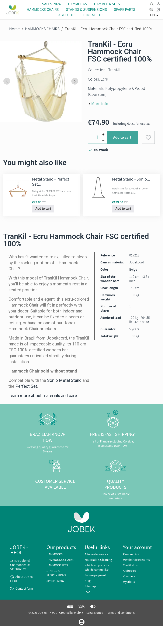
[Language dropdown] (155, 15)
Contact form (24, 588)
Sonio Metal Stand (64, 380)
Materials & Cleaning (98, 560)
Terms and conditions (120, 613)
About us (67, 15)
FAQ (87, 592)
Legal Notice (94, 613)
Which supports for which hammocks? (97, 567)
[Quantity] (97, 137)
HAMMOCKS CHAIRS (43, 9)
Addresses (129, 571)
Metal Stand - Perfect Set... (50, 182)
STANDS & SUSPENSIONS (86, 9)
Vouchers (129, 576)
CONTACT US (93, 15)
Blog (88, 581)
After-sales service (96, 554)
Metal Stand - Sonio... (131, 179)
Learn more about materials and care (42, 395)
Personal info (131, 554)
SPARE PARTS (124, 9)
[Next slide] (74, 81)
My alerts (129, 582)
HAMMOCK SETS (107, 4)
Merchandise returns (136, 560)
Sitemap (90, 586)
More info (99, 103)
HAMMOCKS (77, 4)
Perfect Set (26, 386)
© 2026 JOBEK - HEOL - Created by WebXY (55, 613)
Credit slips (130, 565)
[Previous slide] (6, 81)
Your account (137, 547)
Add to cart (122, 137)
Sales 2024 (51, 4)
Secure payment (95, 575)
